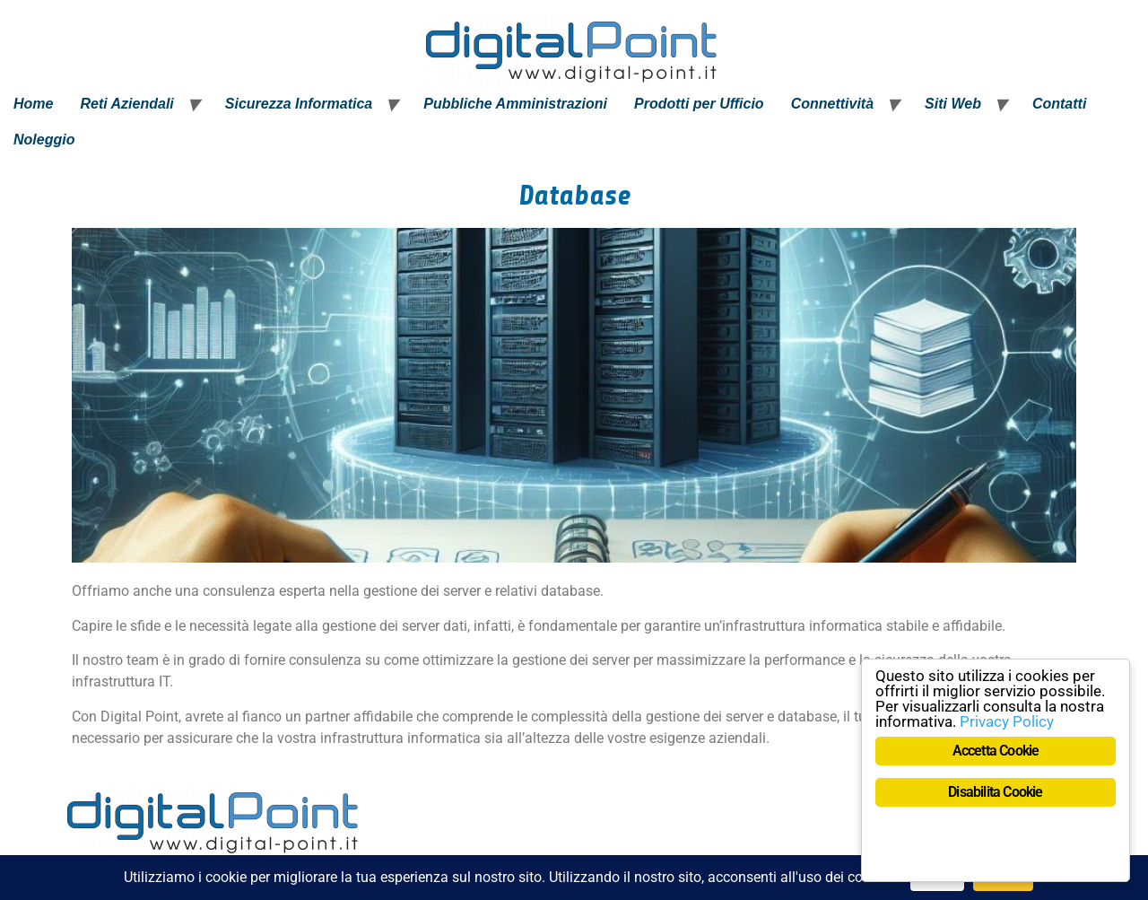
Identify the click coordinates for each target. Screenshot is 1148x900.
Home (33, 103)
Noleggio (43, 139)
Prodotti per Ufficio (699, 103)
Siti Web (953, 103)
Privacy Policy (1007, 721)
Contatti (1059, 103)
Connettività (832, 103)
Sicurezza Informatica (299, 103)
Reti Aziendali (126, 103)
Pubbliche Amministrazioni (515, 103)
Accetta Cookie (995, 750)
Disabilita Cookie (995, 791)
